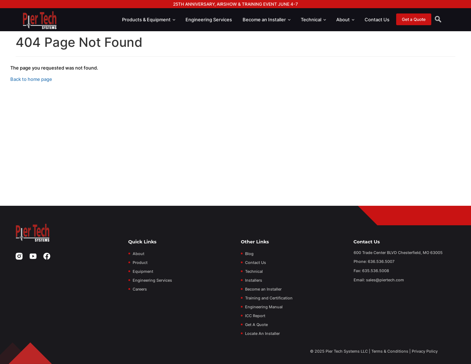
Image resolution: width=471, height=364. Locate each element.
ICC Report (255, 315)
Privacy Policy (425, 351)
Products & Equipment (148, 19)
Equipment (143, 271)
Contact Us (377, 19)
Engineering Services (208, 19)
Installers (253, 280)
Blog (249, 253)
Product (140, 262)
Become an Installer (266, 19)
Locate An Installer (262, 333)
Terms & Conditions (389, 351)
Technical (313, 19)
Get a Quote (414, 19)
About (345, 19)
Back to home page (31, 79)
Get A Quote (256, 324)
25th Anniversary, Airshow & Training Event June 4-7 (235, 4)
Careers (140, 289)
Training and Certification (269, 298)
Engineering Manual (264, 306)
